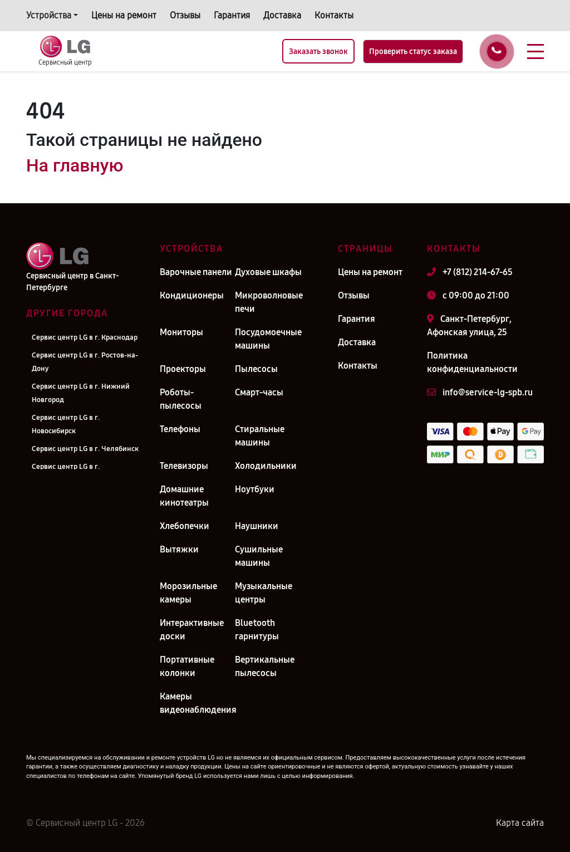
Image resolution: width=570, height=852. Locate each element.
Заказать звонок (318, 51)
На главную (74, 165)
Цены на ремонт (123, 15)
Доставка (282, 15)
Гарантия (232, 15)
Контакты (334, 15)
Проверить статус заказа (413, 51)
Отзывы (185, 15)
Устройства (48, 15)
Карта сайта (520, 822)
